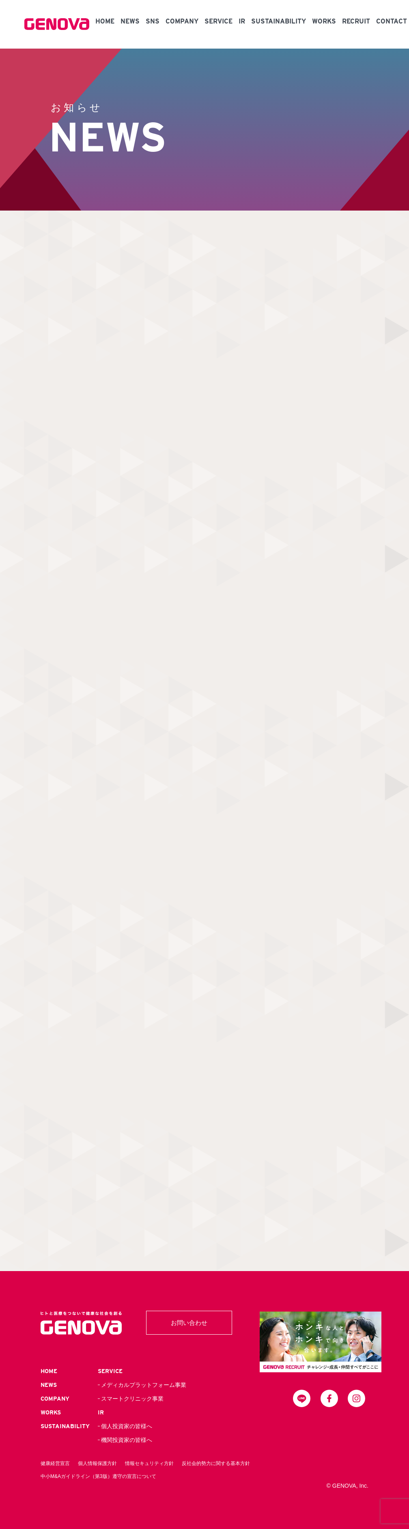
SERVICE (218, 21)
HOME (104, 21)
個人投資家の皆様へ (126, 1426)
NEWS (130, 21)
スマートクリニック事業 (132, 1398)
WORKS (324, 21)
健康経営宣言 (55, 1463)
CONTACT (391, 21)
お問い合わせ (189, 1322)
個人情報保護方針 (97, 1463)
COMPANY (182, 21)
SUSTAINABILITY (278, 21)
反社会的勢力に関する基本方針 (216, 1463)
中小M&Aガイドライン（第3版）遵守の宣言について (98, 1476)
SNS (152, 21)
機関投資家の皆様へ (126, 1440)
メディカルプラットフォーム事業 (143, 1385)
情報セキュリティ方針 (149, 1463)
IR (242, 21)
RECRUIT (356, 21)
